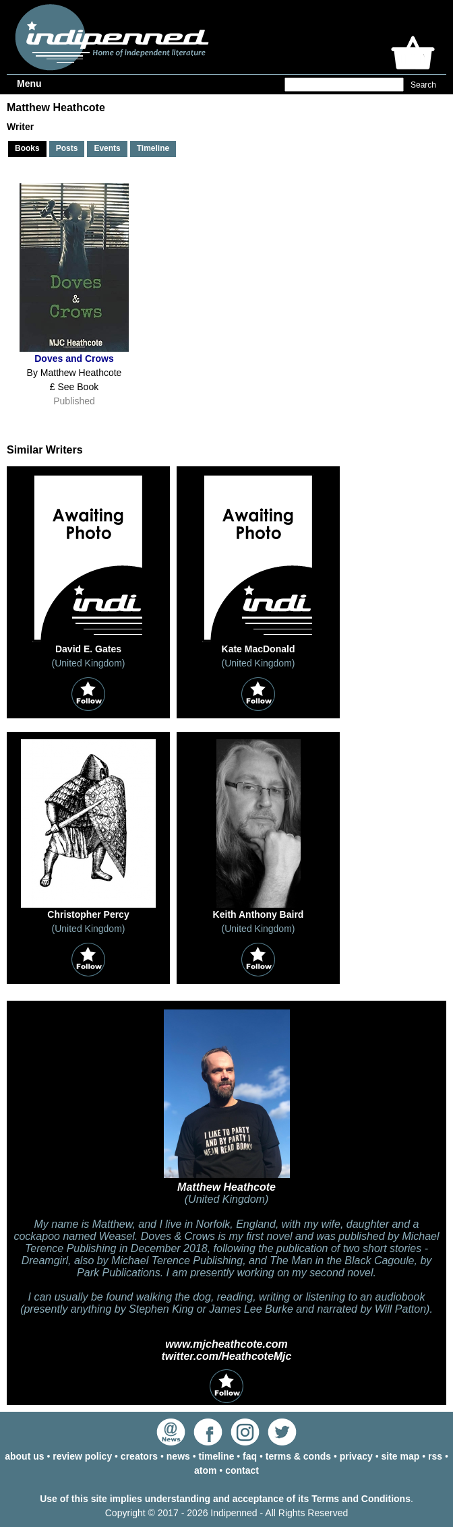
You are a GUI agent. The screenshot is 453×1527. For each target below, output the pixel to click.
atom (205, 1470)
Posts (67, 148)
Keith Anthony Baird (258, 914)
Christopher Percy (88, 914)
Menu (29, 83)
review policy (82, 1456)
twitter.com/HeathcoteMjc (227, 1356)
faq (250, 1456)
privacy (356, 1456)
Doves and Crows (73, 358)
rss (435, 1456)
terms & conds (298, 1456)
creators (139, 1456)
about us (24, 1456)
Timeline (153, 148)
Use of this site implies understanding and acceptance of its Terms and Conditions (225, 1498)
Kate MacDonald (258, 649)
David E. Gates (88, 649)
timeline (217, 1456)
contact (242, 1470)
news (178, 1456)
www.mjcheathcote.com (226, 1344)
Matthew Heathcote (226, 1187)
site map (400, 1456)
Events (107, 148)
